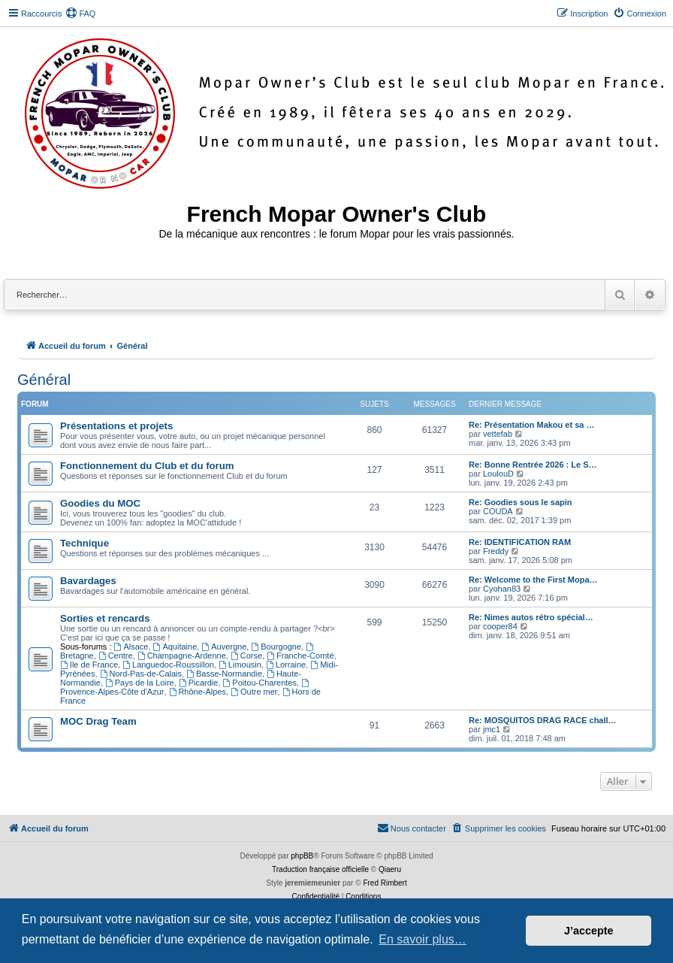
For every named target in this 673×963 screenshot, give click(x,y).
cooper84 (500, 626)
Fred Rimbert (384, 883)
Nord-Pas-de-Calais (141, 673)
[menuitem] (80, 14)
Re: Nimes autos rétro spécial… (531, 617)
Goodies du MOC (100, 503)
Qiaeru (390, 869)
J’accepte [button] (589, 931)
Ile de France (89, 664)
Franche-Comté (300, 655)
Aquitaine (175, 646)
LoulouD (498, 473)
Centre (115, 655)
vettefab (497, 433)
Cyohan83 (502, 588)
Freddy (496, 551)
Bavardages (88, 580)
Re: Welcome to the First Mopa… (533, 579)
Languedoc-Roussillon (168, 664)
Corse (246, 655)
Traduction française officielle (320, 869)
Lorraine (286, 664)
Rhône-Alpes (197, 691)
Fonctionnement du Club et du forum (147, 465)
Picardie (199, 682)
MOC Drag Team (98, 721)
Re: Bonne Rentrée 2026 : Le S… (533, 464)
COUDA (498, 511)
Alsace (131, 646)
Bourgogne (276, 646)
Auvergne (223, 646)
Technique (84, 543)
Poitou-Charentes (260, 682)
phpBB (302, 856)
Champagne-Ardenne (181, 655)
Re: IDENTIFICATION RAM (520, 542)
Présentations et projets (116, 426)
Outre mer (254, 691)
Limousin (240, 664)
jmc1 (491, 729)
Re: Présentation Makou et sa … (532, 424)
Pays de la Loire (139, 682)
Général (44, 379)
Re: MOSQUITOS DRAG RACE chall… (543, 720)
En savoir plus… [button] (422, 939)
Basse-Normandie (224, 673)
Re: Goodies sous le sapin (520, 502)
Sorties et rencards (104, 618)
